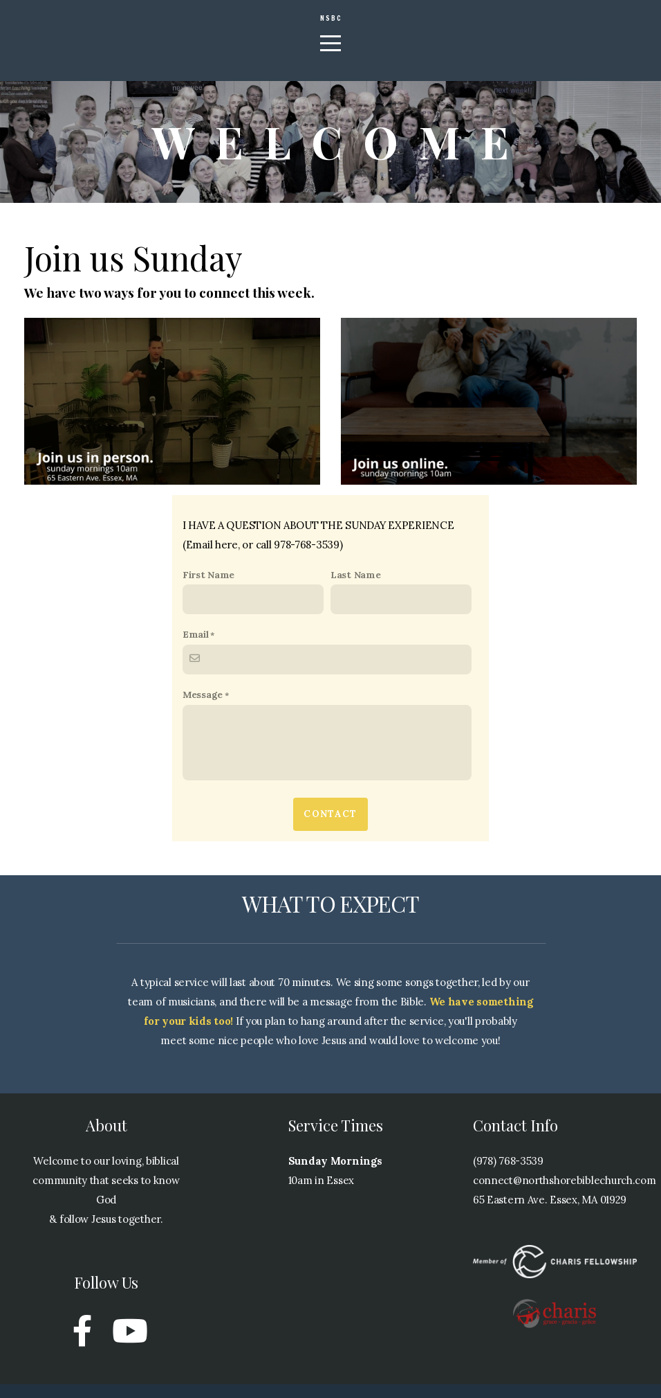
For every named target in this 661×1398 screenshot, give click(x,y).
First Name (208, 588)
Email (196, 648)
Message (203, 708)
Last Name (355, 588)
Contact (330, 828)
